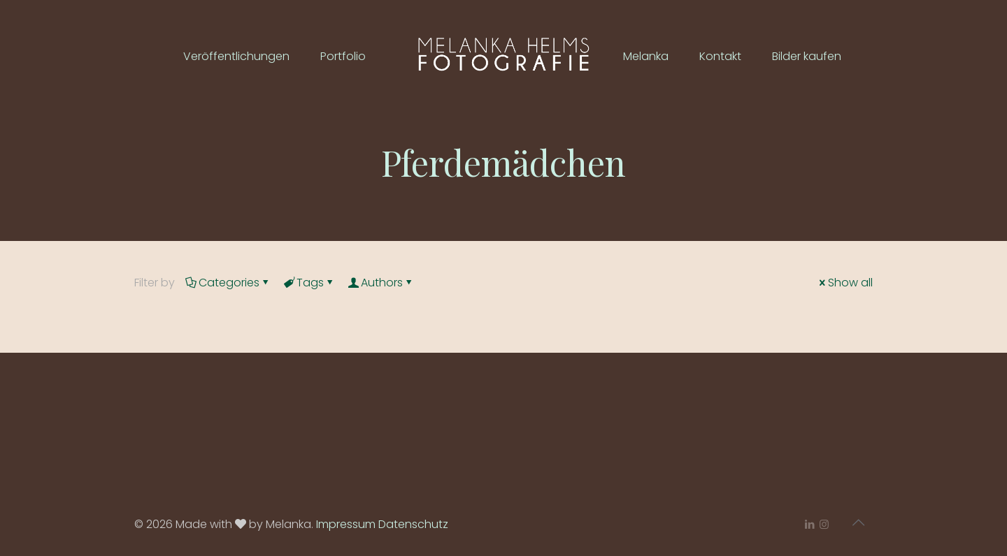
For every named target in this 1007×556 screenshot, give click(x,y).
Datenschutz (413, 524)
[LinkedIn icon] (809, 524)
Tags (309, 283)
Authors (381, 283)
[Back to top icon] (858, 522)
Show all (845, 283)
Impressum (346, 524)
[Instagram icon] (824, 524)
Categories (228, 283)
